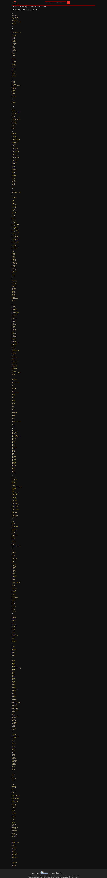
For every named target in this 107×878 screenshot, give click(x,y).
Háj (12, 199)
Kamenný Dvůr (15, 312)
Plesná (13, 563)
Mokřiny (14, 464)
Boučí (13, 56)
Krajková (14, 348)
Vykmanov (14, 830)
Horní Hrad (14, 227)
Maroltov (14, 438)
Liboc (13, 395)
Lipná (13, 400)
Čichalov (14, 87)
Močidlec (14, 459)
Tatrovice (14, 739)
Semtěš (14, 669)
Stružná (14, 720)
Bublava (14, 71)
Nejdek (13, 485)
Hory (13, 250)
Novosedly (14, 512)
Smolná (14, 687)
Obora (13, 523)
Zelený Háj (14, 854)
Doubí (13, 165)
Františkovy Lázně (16, 192)
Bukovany (14, 74)
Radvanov (14, 619)
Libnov (13, 394)
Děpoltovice (15, 138)
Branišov (14, 62)
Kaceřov (14, 305)
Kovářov (14, 345)
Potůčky (14, 590)
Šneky (13, 651)
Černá (13, 82)
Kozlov (13, 347)
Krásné (13, 359)
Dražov (13, 172)
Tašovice (14, 737)
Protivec (14, 606)
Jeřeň (13, 291)
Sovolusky (14, 695)
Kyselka (14, 374)
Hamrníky (14, 205)
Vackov (13, 785)
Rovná (13, 631)
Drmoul (14, 177)
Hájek (13, 203)
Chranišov (14, 122)
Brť (12, 70)
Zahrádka (14, 847)
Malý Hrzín (14, 433)
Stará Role (14, 704)
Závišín (13, 848)
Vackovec (14, 786)
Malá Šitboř (15, 432)
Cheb (13, 109)
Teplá (13, 742)
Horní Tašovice (15, 242)
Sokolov (14, 693)
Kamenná (14, 311)
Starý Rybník (15, 710)
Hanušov (14, 206)
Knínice (13, 326)
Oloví (13, 534)
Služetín (14, 683)
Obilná (13, 522)
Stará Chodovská (16, 702)
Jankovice (14, 285)
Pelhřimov (14, 558)
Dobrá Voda (14, 142)
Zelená (13, 851)
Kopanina (14, 335)
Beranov (14, 34)
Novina (13, 511)
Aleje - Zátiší (15, 17)
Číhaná (13, 90)
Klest (13, 323)
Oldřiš (13, 532)
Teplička (14, 743)
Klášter (13, 321)
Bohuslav (14, 50)
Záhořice (14, 845)
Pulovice (14, 611)
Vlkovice (14, 813)
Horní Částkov (15, 224)
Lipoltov (14, 401)
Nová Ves (14, 496)
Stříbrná (14, 717)
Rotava (13, 629)
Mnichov (14, 458)
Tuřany (13, 766)
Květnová (14, 371)
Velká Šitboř (15, 797)
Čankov (13, 81)
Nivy (13, 491)
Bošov (13, 55)
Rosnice (14, 628)
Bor (13, 52)
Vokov (13, 819)
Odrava (13, 528)
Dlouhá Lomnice (16, 139)
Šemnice (14, 648)
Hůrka (13, 274)
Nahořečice (14, 479)
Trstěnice (14, 764)
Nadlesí (14, 477)
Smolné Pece (15, 689)
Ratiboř (13, 626)
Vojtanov (14, 818)
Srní (13, 698)
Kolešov (14, 330)
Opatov (13, 537)
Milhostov (14, 447)
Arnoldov (14, 23)
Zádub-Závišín (15, 842)
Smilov (13, 684)
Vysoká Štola (15, 836)
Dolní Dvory (14, 147)
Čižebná (14, 96)
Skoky (13, 678)
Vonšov (13, 821)
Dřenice (14, 174)
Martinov (14, 439)
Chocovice (14, 113)
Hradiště (14, 256)
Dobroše (14, 144)
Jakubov (14, 283)
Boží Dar (14, 59)
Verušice (14, 804)
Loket (13, 409)
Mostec (13, 467)
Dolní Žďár (14, 162)
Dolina (13, 145)
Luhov (13, 423)
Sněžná (13, 692)
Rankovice (14, 625)
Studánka (14, 722)
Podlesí (13, 572)
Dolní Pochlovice (16, 157)
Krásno (13, 362)
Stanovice (14, 699)
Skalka (13, 672)
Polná (13, 579)
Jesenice (14, 292)
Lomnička (14, 412)
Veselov (13, 807)
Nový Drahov (15, 514)
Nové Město (15, 506)
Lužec (13, 426)
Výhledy (14, 828)
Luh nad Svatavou (16, 421)
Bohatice (14, 49)
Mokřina (14, 462)
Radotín (14, 617)
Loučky (13, 414)
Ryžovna (14, 641)
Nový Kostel (15, 515)
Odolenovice (15, 526)
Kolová (13, 332)
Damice (13, 135)
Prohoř (13, 605)
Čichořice (14, 88)
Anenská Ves (15, 20)
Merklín (14, 444)
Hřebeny (14, 265)
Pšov (13, 608)
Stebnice (14, 711)
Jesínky (13, 294)
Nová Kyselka (15, 493)
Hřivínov (14, 266)
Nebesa (14, 484)
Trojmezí (14, 761)
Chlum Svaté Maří (16, 112)
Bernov (13, 37)
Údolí (13, 775)
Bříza (13, 67)
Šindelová (14, 649)
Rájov (13, 623)
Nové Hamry (15, 503)
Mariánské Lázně (16, 436)
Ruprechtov (15, 635)
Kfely (13, 317)
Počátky (14, 564)
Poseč (13, 587)
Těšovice (14, 748)
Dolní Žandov (15, 160)
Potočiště (14, 588)
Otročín (13, 544)
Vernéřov (14, 803)
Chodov (13, 115)
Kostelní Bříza (15, 342)
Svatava (14, 728)
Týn (12, 767)
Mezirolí (14, 445)
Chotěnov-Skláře (16, 119)
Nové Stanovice (15, 509)
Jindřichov (14, 297)
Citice (13, 104)
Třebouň (14, 758)
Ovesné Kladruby (16, 546)
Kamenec (14, 308)
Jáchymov (14, 282)
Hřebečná (14, 263)
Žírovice (14, 865)
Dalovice (14, 133)
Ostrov (13, 540)
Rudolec (14, 634)
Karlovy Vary (15, 314)
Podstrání (14, 576)
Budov (13, 73)
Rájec (13, 622)
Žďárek (13, 864)
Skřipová (14, 680)
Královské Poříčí (16, 350)
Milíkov (13, 450)
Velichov (14, 794)
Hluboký (14, 220)
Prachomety (15, 597)
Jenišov (13, 289)
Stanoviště (14, 701)
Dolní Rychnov (15, 159)
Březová (14, 64)
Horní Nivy (14, 235)
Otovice (13, 543)
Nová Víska (14, 499)
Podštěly (14, 575)
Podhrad (14, 569)
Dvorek (13, 183)
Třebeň (13, 757)
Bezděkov (14, 41)
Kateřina (14, 315)
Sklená (13, 677)
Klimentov (14, 324)
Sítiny (13, 671)
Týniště (13, 769)
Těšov (13, 746)
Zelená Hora (15, 853)
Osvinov (14, 541)
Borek (13, 53)
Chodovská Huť (15, 118)
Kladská (14, 320)
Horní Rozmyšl (15, 239)
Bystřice (14, 76)
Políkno (13, 578)
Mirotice (14, 452)
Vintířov (13, 809)
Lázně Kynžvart (15, 382)
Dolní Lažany (15, 148)
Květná (13, 369)
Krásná (13, 354)
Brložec (14, 68)
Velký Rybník (15, 801)
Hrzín (13, 272)
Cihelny (13, 102)
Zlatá (13, 856)
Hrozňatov (14, 268)
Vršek (13, 825)
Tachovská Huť (15, 736)
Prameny (14, 599)
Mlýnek (13, 455)
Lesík (13, 385)
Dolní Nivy (14, 154)
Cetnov (13, 101)
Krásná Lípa (15, 357)
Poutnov (14, 593)
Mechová (14, 442)
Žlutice (13, 867)
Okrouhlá (14, 529)
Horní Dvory (15, 226)
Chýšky (13, 128)
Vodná (13, 815)
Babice (13, 31)
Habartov (14, 197)
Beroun (13, 40)
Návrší (13, 480)
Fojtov (13, 191)
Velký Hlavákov (15, 798)
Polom (13, 581)
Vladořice (14, 812)
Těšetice (14, 745)
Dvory (13, 184)
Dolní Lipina (15, 150)
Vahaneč (14, 788)
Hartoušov (14, 208)
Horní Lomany (15, 232)
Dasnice (14, 136)
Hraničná (14, 260)
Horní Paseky (15, 236)
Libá (13, 391)
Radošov (14, 616)
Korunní (14, 338)
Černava (14, 84)
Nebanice (14, 482)
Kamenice (14, 309)
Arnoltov (14, 24)
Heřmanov (14, 211)
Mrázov (13, 470)
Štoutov (14, 655)
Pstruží (13, 609)
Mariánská (14, 435)
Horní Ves (14, 244)
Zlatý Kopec (15, 857)
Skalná (13, 675)
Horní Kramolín (16, 229)
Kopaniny (14, 336)
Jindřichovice (15, 298)
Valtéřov (14, 791)
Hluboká (14, 218)
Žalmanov (14, 862)
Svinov (13, 729)
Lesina (13, 386)
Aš (12, 26)
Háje (13, 200)
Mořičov (14, 465)
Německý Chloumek (17, 487)
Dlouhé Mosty (15, 141)
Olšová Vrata (15, 535)
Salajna (13, 661)
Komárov (14, 333)
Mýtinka (14, 473)
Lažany (13, 380)
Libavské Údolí (15, 392)
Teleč (13, 740)
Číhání (13, 93)
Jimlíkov (14, 295)
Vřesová (14, 824)
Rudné (13, 632)
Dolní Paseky (15, 156)
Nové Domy (14, 502)
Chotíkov (14, 121)
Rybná (13, 638)
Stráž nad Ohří (15, 716)
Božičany (14, 61)
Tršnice (13, 763)
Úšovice (14, 778)
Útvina (13, 780)
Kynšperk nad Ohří (16, 372)
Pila (13, 561)
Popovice (14, 584)
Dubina (13, 178)
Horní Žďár (14, 248)
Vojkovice (14, 816)
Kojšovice (14, 329)
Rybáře (13, 637)
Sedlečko (14, 665)
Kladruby (14, 318)
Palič (13, 550)
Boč (13, 46)
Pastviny (14, 552)
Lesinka (14, 388)
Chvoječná (14, 124)
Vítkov (13, 810)
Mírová (13, 453)
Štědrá (13, 652)
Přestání (14, 602)
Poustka (14, 591)
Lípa (13, 398)
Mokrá (13, 461)
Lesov (13, 389)
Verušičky (14, 806)
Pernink (14, 560)
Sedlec (13, 663)
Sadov (13, 660)
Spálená (14, 696)
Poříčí (13, 585)
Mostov (13, 468)
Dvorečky (14, 181)
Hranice (14, 259)
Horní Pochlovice (16, 238)
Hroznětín (14, 269)
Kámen (13, 306)
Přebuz (13, 600)
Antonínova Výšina (16, 21)
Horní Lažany (15, 230)
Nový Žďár (14, 517)
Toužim (13, 755)
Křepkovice (14, 366)
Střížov (13, 719)
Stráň (13, 713)
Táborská (14, 734)
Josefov (13, 300)
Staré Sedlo (15, 707)
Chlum (13, 110)
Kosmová (14, 339)
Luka (13, 424)
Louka (13, 415)
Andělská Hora (15, 18)
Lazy (13, 383)
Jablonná (14, 280)
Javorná (14, 286)
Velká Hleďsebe (15, 795)
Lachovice (14, 379)
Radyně (13, 620)
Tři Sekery (14, 760)
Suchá (13, 725)
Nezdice (14, 488)
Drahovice (14, 171)
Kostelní (14, 341)
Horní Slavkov (15, 241)
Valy (13, 792)
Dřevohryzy (14, 175)
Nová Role (14, 494)
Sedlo (13, 666)
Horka (13, 221)
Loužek (13, 417)
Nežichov (14, 490)
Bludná (13, 44)
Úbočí (13, 774)
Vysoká (13, 831)
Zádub (13, 841)
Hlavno (13, 214)
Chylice (13, 125)
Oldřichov (14, 531)
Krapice (14, 351)
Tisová (13, 749)
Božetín (13, 58)
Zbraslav (14, 850)
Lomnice (14, 410)
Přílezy (13, 603)
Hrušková (14, 271)
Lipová (13, 403)
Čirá (13, 94)
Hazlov (13, 209)
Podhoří (14, 567)
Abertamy (14, 15)
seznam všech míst (56, 873)
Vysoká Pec (14, 834)
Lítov (13, 406)
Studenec (14, 723)
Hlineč (13, 215)
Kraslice (14, 353)
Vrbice (13, 822)
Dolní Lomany (15, 151)
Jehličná (14, 288)
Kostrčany (14, 344)
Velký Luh (14, 800)
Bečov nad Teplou (16, 32)
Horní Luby (14, 233)
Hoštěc (13, 253)
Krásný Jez (14, 363)
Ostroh (13, 538)
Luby (13, 418)
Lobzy (13, 407)
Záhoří (13, 844)
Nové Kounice (15, 505)
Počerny (14, 566)
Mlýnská (14, 456)
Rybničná (14, 640)
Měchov (14, 441)
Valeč (13, 789)
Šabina (13, 646)
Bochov (13, 47)
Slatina (13, 681)
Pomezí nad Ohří (16, 582)
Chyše (13, 127)
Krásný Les (14, 365)
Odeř (13, 525)
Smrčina (14, 690)
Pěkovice (14, 557)
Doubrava (14, 168)
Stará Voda (14, 705)
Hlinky (13, 217)
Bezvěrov (14, 43)
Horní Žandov (15, 247)
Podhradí (14, 570)
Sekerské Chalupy (16, 668)
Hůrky (13, 275)
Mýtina (13, 471)
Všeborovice (15, 827)
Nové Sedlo (14, 508)
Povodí (13, 594)
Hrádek (13, 254)
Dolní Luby (14, 153)
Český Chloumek (16, 85)
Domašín (14, 163)
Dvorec (13, 180)
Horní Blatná (15, 223)
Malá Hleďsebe (15, 430)
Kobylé (13, 327)
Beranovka (14, 35)
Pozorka (14, 596)
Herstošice (14, 212)
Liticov (13, 404)
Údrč (13, 777)
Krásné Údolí (15, 360)
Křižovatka (14, 368)
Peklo (13, 553)
